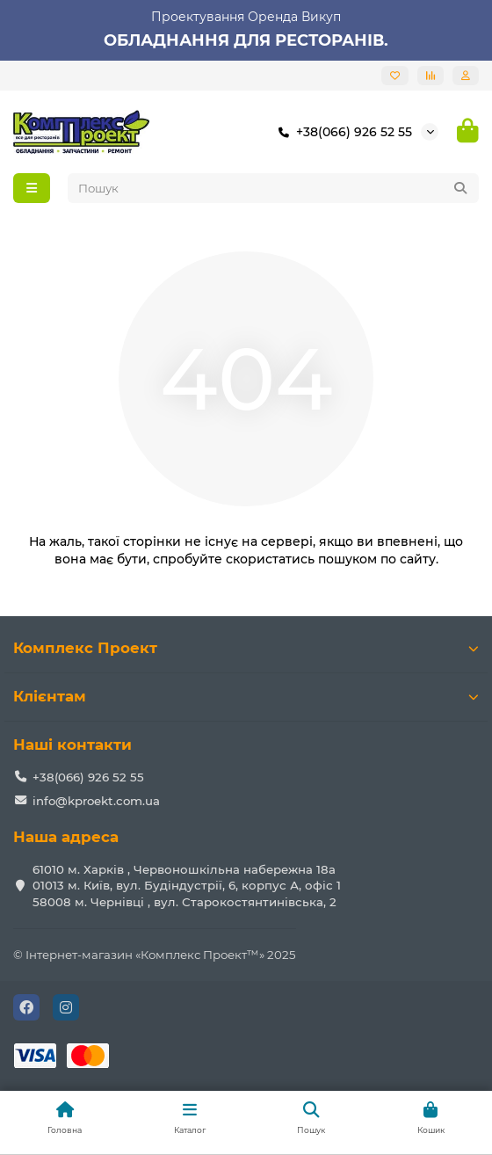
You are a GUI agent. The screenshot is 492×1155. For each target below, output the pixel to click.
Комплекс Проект (246, 648)
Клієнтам (246, 696)
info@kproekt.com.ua (96, 801)
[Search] (274, 188)
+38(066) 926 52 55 (341, 132)
